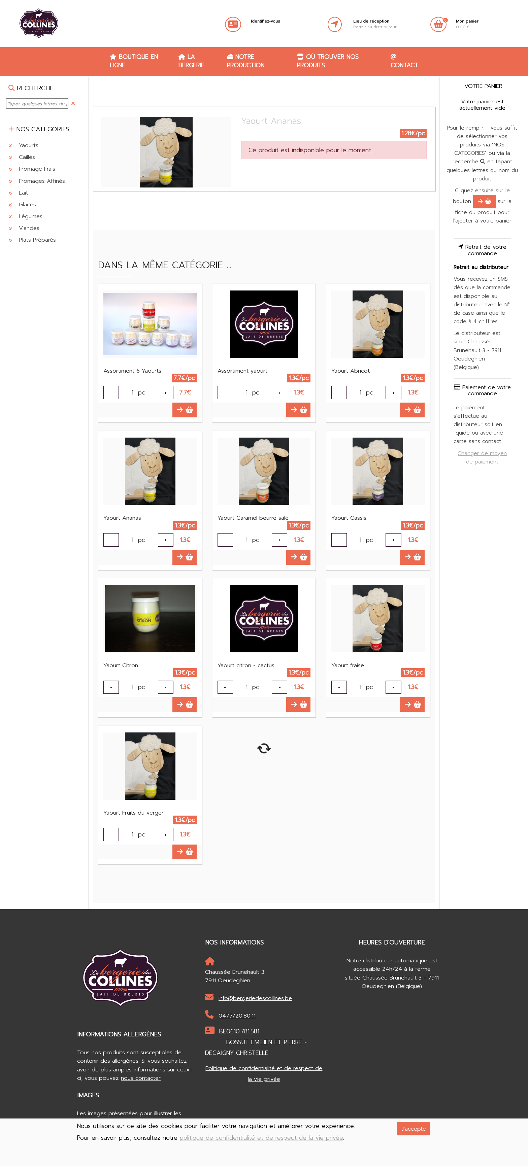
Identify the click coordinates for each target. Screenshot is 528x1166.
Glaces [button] (22, 204)
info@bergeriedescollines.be (248, 997)
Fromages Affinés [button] (36, 181)
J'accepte (414, 1129)
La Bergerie (191, 61)
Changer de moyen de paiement (482, 458)
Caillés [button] (21, 157)
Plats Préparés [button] (32, 240)
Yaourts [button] (23, 145)
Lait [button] (18, 192)
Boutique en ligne (134, 61)
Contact (404, 62)
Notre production (245, 61)
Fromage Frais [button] (31, 169)
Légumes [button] (25, 216)
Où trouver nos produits (328, 61)
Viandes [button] (23, 228)
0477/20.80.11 (230, 1015)
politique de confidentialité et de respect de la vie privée (261, 1138)
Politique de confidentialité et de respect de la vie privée (263, 1073)
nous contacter (141, 1078)
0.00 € (467, 24)
